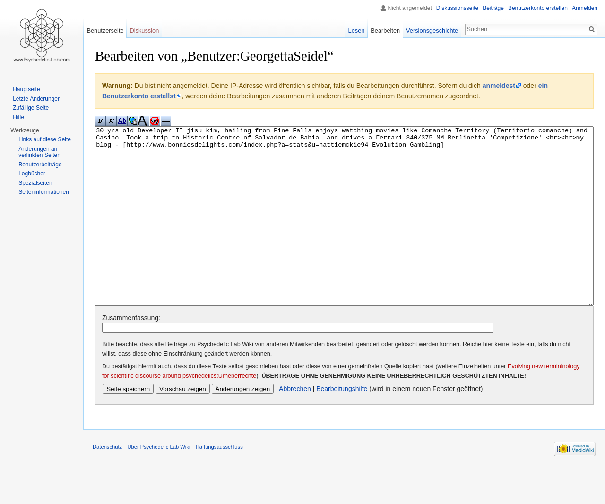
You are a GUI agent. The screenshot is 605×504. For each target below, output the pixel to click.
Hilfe (18, 117)
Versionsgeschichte (432, 30)
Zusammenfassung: (131, 353)
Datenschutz (107, 482)
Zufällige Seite (31, 107)
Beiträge (493, 8)
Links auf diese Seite (44, 139)
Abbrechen (295, 424)
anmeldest (499, 85)
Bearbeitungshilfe (341, 424)
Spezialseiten (35, 183)
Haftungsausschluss (219, 482)
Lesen (356, 30)
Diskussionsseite (457, 8)
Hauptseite (26, 89)
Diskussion (144, 30)
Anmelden (584, 8)
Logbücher (31, 173)
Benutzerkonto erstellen (538, 8)
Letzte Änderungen (36, 99)
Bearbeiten (385, 30)
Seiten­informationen (43, 192)
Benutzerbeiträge (39, 164)
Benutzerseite (104, 30)
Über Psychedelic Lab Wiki (158, 482)
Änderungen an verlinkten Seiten (39, 152)
